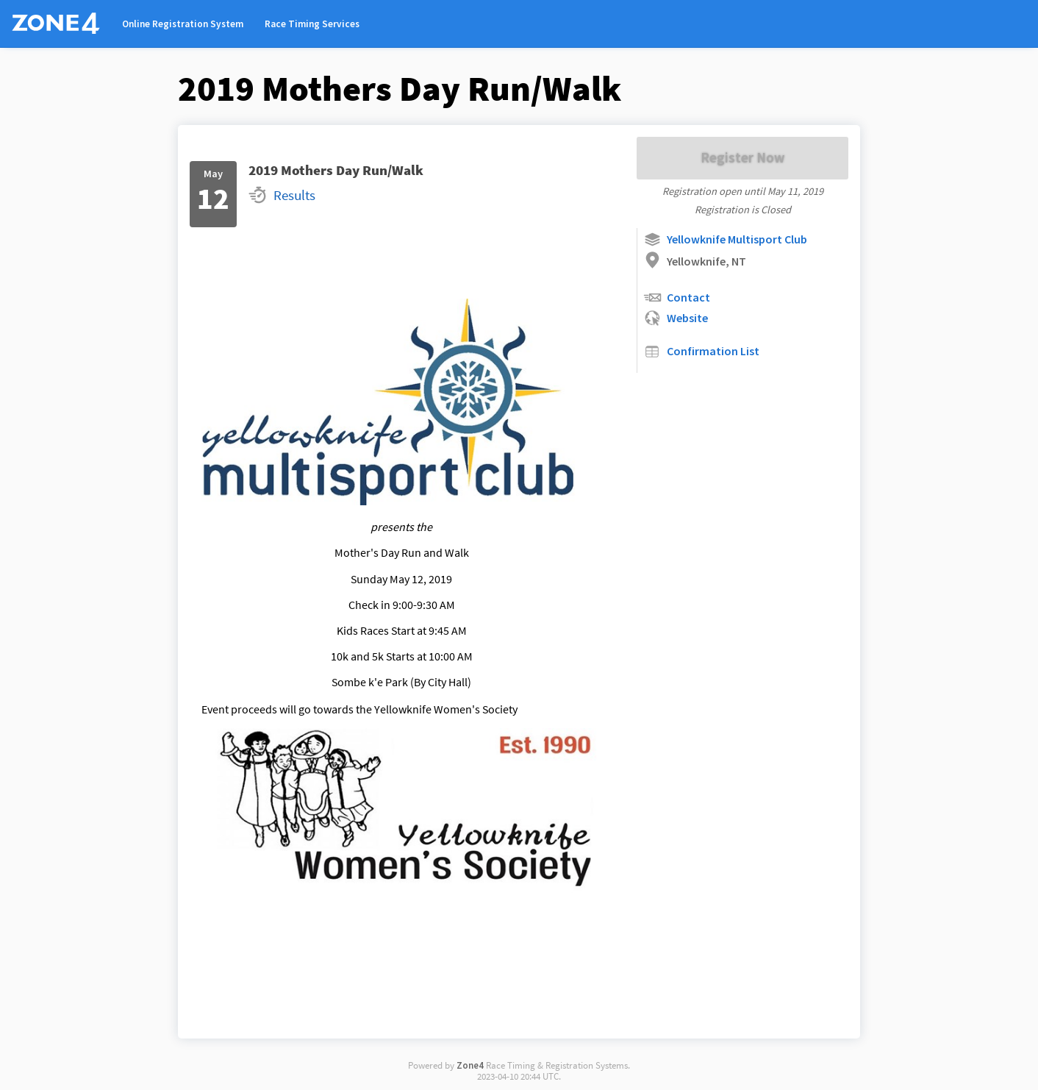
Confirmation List (701, 351)
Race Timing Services (312, 24)
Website (675, 318)
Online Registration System (182, 24)
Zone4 (470, 1065)
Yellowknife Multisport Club (725, 239)
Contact (676, 297)
